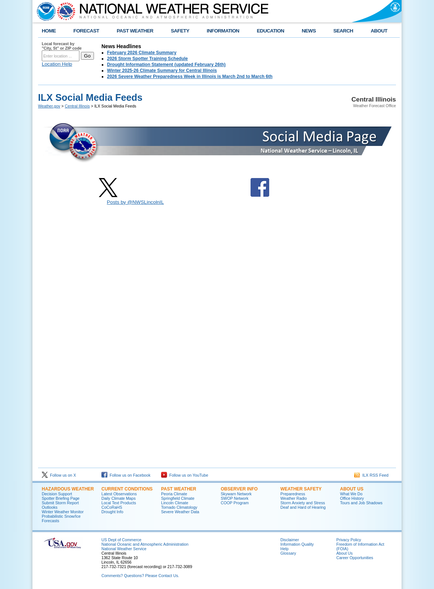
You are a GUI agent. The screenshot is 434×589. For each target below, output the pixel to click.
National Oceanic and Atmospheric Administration (144, 544)
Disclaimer (289, 539)
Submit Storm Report (60, 503)
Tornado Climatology (179, 507)
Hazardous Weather (68, 489)
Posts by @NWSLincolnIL (135, 202)
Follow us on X (59, 475)
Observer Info (239, 489)
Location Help (57, 64)
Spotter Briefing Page (60, 498)
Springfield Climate (177, 498)
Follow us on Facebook (126, 475)
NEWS (309, 31)
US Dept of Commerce (121, 539)
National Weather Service (124, 548)
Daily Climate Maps (118, 498)
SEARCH (343, 31)
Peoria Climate (174, 494)
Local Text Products (118, 503)
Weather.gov (49, 106)
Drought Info (112, 511)
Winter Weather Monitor (63, 511)
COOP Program (235, 503)
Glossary (288, 553)
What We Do (351, 494)
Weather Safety (300, 489)
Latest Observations (119, 494)
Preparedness (292, 494)
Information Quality (297, 544)
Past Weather (178, 489)
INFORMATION (223, 31)
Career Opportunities (354, 557)
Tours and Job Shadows (361, 503)
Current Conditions (126, 489)
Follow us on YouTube (184, 475)
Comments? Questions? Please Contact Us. (140, 575)
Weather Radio (293, 498)
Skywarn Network (236, 494)
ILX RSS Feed (371, 475)
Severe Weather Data (180, 511)
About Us (352, 489)
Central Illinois (77, 106)
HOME (49, 31)
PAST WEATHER (135, 31)
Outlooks (49, 507)
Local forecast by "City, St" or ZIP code (62, 45)
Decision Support (57, 494)
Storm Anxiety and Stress (302, 503)
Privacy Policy (348, 539)
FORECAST (86, 31)
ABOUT (379, 31)
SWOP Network (234, 498)
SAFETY (180, 31)
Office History (352, 498)
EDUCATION (270, 31)
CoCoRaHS (111, 507)
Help (284, 548)
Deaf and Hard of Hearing (303, 507)
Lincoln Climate (174, 503)
